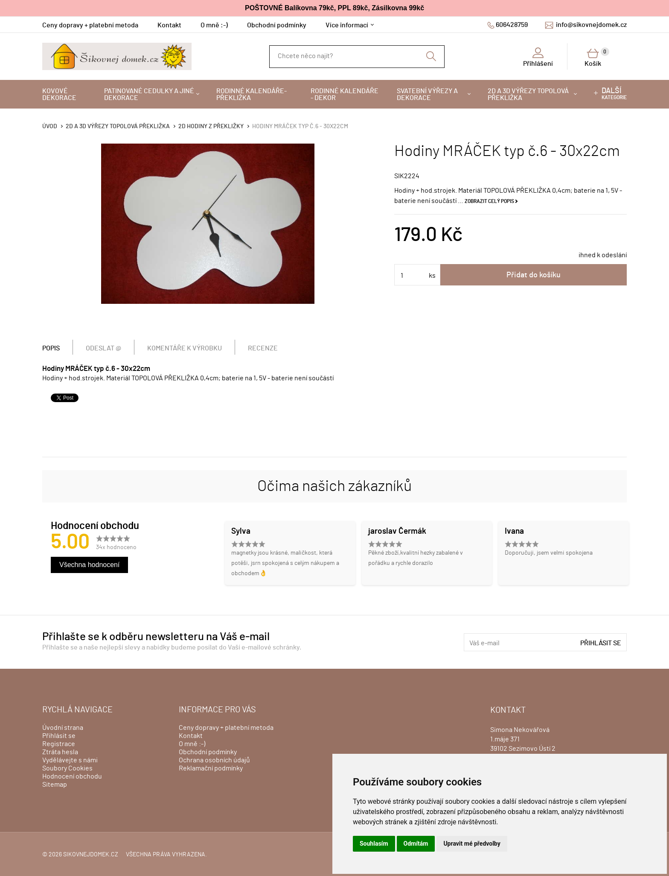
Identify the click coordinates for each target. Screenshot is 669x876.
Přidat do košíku (533, 275)
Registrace (58, 744)
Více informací (347, 25)
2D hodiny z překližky (211, 126)
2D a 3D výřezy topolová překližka (528, 94)
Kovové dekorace (59, 94)
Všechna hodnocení (89, 564)
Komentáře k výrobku (184, 348)
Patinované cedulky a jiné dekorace (149, 94)
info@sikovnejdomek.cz (591, 24)
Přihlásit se (600, 643)
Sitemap (54, 784)
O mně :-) (214, 25)
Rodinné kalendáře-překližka (251, 94)
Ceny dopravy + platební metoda (90, 25)
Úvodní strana (62, 727)
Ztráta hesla (60, 752)
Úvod (49, 126)
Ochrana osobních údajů (214, 760)
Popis (51, 348)
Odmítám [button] (416, 843)
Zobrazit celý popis (489, 201)
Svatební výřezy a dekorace (427, 94)
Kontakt (169, 25)
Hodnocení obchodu (72, 776)
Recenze (263, 348)
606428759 (512, 24)
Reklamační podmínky (211, 768)
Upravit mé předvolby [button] (471, 843)
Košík (597, 57)
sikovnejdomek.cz (90, 855)
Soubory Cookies (67, 768)
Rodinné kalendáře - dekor (344, 94)
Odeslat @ (103, 348)
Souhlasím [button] (374, 843)
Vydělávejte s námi (70, 760)
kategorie (614, 93)
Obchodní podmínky (276, 25)
